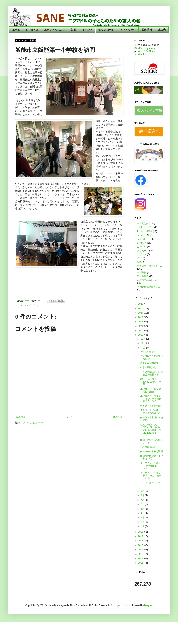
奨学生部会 (143, 276)
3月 (143, 517)
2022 (141, 321)
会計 (139, 258)
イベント (87, 29)
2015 (141, 545)
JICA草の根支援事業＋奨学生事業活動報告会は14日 (150, 399)
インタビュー (144, 239)
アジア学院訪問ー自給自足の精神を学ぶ (151, 373)
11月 (143, 343)
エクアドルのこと (54, 29)
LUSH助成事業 (144, 231)
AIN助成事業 (143, 223)
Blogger (148, 605)
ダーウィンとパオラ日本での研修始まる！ (151, 466)
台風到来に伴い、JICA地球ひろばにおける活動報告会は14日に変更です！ (151, 430)
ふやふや (141, 246)
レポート (141, 254)
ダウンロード (106, 29)
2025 (141, 308)
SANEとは (32, 29)
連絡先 (162, 29)
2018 (141, 532)
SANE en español (143, 48)
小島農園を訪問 (148, 447)
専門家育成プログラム (148, 287)
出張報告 (141, 272)
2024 (141, 312)
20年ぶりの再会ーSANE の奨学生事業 (150, 382)
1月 (143, 526)
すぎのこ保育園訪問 (150, 406)
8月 (143, 495)
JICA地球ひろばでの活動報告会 (150, 390)
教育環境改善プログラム (149, 266)
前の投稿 (117, 417)
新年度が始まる (148, 351)
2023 (141, 317)
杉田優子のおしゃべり (148, 280)
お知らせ (141, 243)
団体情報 (146, 29)
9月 (143, 491)
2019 (141, 335)
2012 (141, 558)
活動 (73, 29)
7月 (143, 500)
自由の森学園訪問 (149, 363)
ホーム (16, 29)
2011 (141, 563)
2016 (141, 540)
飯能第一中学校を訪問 (151, 451)
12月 (143, 339)
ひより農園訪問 (148, 367)
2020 (141, 330)
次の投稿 (20, 417)
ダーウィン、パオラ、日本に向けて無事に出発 (151, 476)
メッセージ (143, 250)
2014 (141, 549)
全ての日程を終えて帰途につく (151, 357)
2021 (141, 326)
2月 (143, 522)
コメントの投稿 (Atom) (32, 422)
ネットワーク (128, 29)
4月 (143, 513)
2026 (141, 304)
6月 (143, 504)
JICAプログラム (31, 305)
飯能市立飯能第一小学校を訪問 (151, 457)
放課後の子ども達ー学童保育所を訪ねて (151, 411)
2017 (141, 536)
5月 (143, 508)
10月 (143, 347)
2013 (141, 554)
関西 (139, 262)
